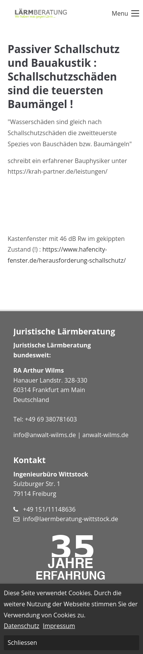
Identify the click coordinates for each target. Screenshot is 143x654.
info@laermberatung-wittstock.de (70, 519)
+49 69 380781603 (51, 419)
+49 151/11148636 (49, 509)
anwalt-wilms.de (105, 435)
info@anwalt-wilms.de (44, 435)
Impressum (59, 626)
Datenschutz (21, 626)
